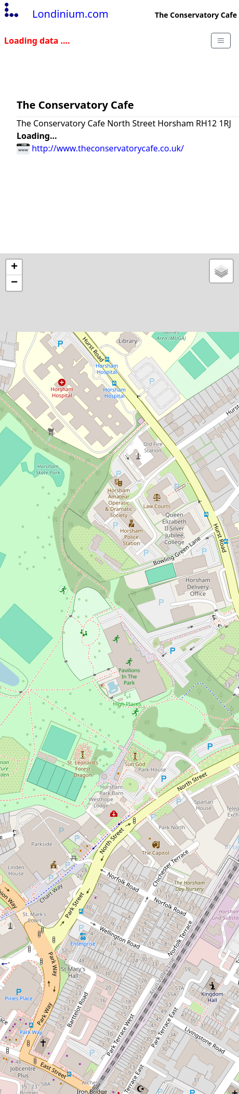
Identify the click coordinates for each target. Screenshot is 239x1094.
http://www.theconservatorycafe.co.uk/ (100, 148)
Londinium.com (55, 14)
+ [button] (14, 267)
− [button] (14, 283)
